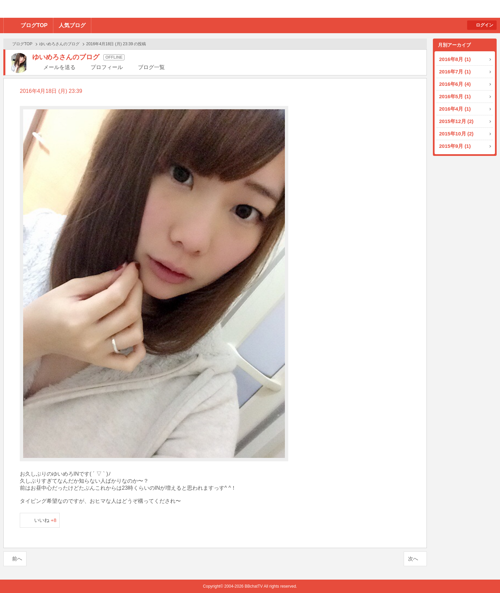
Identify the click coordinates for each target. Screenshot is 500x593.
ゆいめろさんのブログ (59, 44)
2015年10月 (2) (456, 133)
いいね (45, 520)
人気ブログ (72, 25)
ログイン (484, 24)
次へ (413, 558)
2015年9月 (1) (455, 146)
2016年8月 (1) (455, 59)
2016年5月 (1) (455, 96)
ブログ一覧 (151, 67)
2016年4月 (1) (455, 109)
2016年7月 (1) (455, 71)
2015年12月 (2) (456, 121)
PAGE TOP (481, 574)
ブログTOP (34, 25)
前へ (17, 558)
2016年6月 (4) (455, 84)
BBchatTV (96, 9)
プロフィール (107, 67)
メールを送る (59, 67)
